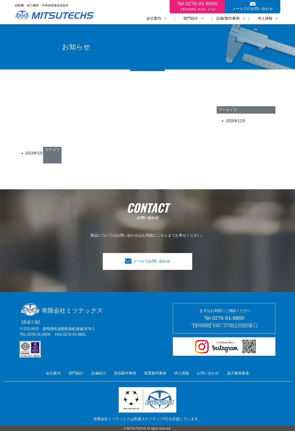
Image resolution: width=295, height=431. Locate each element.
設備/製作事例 (227, 18)
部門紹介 (190, 18)
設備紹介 (98, 373)
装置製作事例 (155, 373)
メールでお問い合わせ (151, 261)
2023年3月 (34, 153)
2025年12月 (235, 121)
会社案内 (153, 18)
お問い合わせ (208, 373)
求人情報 (265, 18)
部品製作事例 (125, 373)
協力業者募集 (238, 373)
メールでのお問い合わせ (252, 6)
